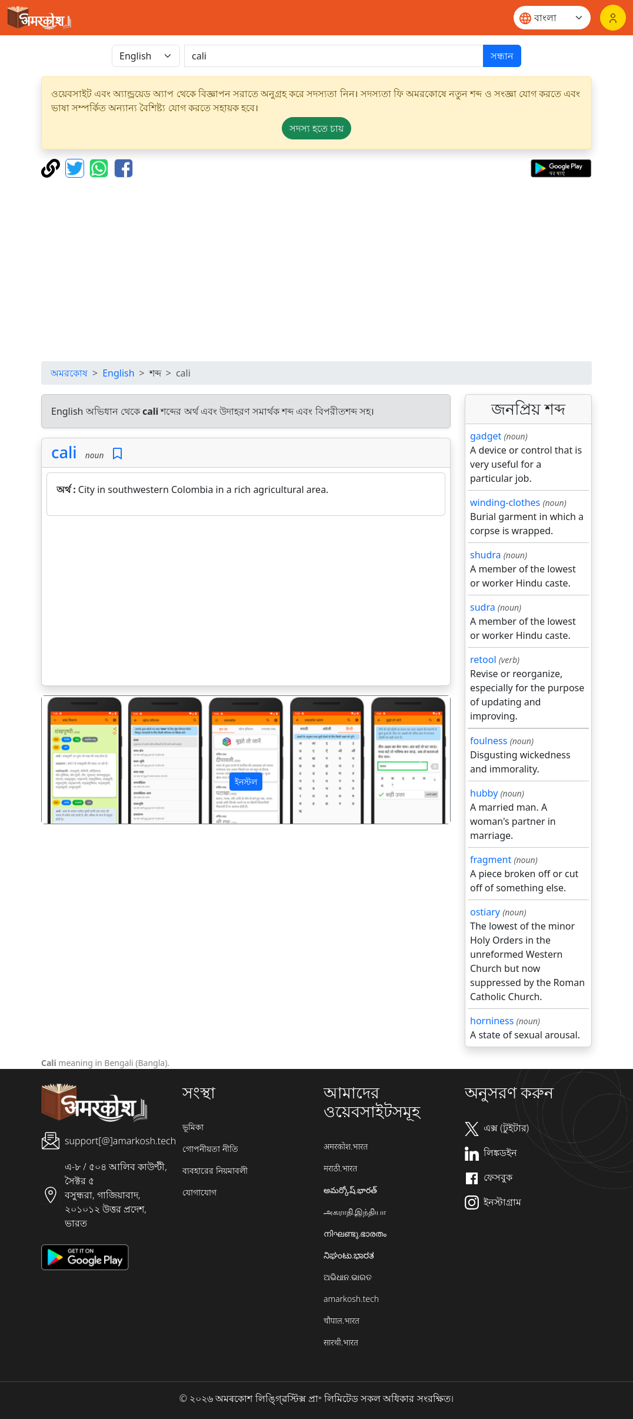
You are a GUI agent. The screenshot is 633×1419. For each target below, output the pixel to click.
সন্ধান (502, 55)
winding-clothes (505, 502)
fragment (490, 859)
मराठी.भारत (340, 1168)
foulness (488, 740)
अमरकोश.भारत (346, 1146)
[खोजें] (334, 56)
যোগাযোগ (199, 1192)
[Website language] (552, 17)
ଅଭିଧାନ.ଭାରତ (348, 1277)
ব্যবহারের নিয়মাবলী (215, 1170)
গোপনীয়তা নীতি (210, 1148)
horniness (492, 1020)
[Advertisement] (246, 603)
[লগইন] (613, 18)
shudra (485, 554)
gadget (485, 435)
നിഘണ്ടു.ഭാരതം (355, 1233)
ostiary (485, 911)
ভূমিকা (193, 1126)
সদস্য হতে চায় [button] (316, 128)
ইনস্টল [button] (246, 781)
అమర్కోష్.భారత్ (350, 1189)
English (118, 373)
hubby (484, 793)
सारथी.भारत (341, 1342)
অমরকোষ (69, 373)
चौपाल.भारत (341, 1320)
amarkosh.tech (351, 1298)
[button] (72, 760)
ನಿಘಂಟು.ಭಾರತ (349, 1255)
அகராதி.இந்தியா (355, 1211)
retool (483, 659)
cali (64, 452)
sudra (482, 607)
